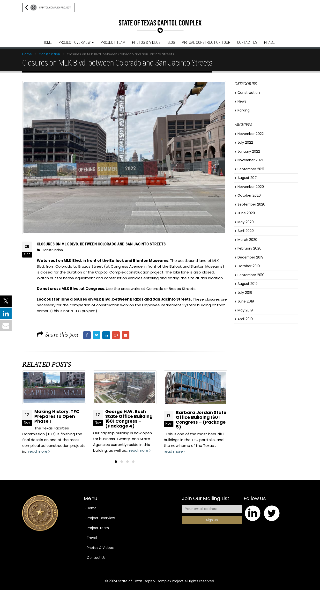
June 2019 (246, 301)
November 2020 (251, 186)
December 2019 (250, 257)
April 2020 (246, 230)
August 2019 (248, 283)
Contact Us (247, 42)
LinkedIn (106, 335)
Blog (171, 42)
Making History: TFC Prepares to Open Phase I (56, 416)
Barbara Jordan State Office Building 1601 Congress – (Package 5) (201, 419)
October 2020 (249, 195)
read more (39, 451)
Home (47, 42)
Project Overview (74, 42)
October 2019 (249, 266)
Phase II (270, 42)
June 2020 (246, 213)
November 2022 (251, 133)
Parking (244, 110)
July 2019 (245, 292)
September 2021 (251, 169)
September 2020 (251, 204)
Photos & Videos (146, 42)
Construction (52, 250)
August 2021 (247, 177)
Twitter (96, 335)
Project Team (113, 42)
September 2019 (251, 275)
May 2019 (245, 310)
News (242, 101)
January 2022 (249, 151)
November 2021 (250, 160)
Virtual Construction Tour (206, 42)
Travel (92, 538)
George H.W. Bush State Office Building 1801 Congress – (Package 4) (129, 418)
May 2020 (246, 222)
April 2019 (245, 319)
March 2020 (247, 239)
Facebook (87, 335)
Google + (116, 335)
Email (125, 335)
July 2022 (245, 142)
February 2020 (249, 248)
